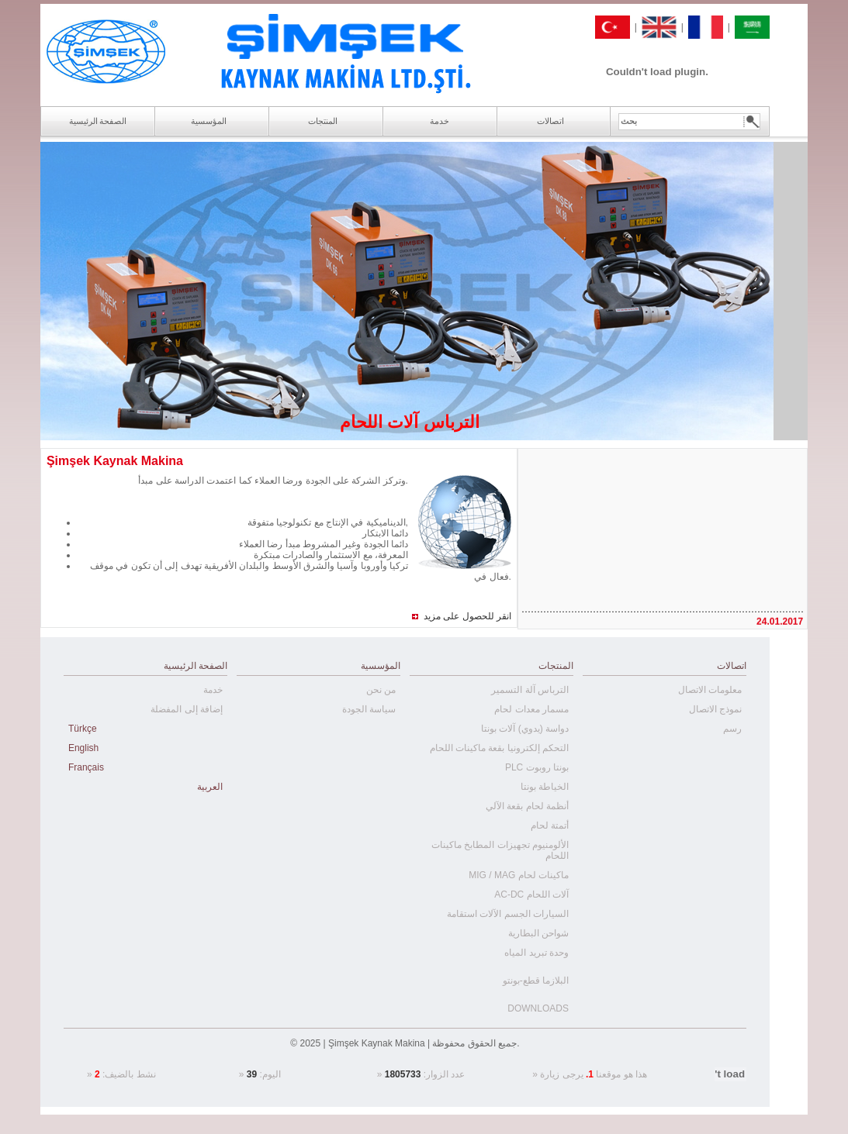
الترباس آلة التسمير (530, 689)
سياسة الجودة (369, 709)
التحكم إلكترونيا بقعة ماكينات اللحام (499, 748)
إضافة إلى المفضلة (187, 709)
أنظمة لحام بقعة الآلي (527, 806)
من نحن (381, 689)
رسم (732, 728)
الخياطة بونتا (545, 786)
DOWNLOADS (538, 1008)
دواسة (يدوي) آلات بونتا (525, 728)
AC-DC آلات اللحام (531, 894)
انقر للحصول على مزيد (467, 616)
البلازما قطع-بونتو (536, 980)
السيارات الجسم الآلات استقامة (508, 913)
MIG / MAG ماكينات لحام (519, 875)
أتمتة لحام (550, 825)
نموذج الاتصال (715, 709)
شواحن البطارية (538, 933)
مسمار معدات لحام (531, 709)
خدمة (213, 689)
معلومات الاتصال (710, 689)
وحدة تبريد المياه (536, 952)
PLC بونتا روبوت (537, 767)
